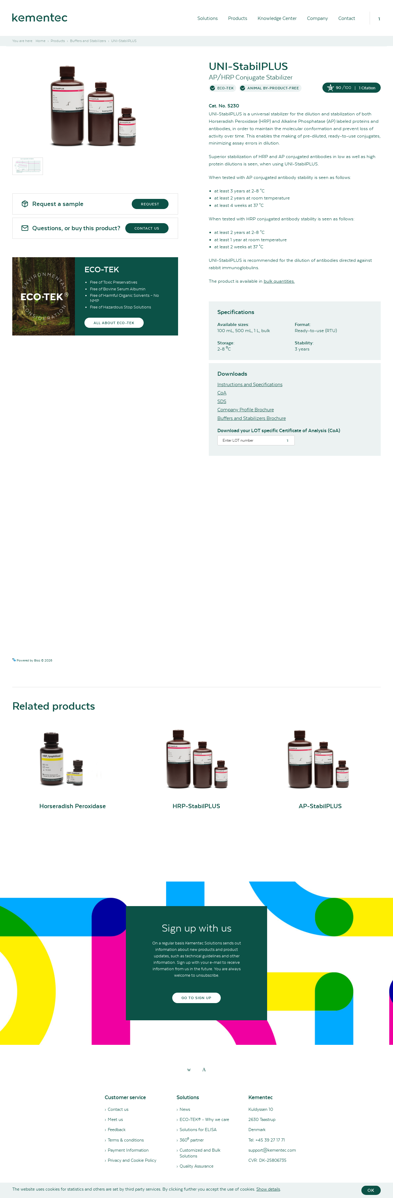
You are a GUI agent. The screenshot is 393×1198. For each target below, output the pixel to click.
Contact (346, 18)
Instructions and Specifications (249, 384)
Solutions (207, 18)
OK (371, 1190)
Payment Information (128, 1150)
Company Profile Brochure (245, 410)
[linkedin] (189, 1069)
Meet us (115, 1119)
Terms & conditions (126, 1140)
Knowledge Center (277, 18)
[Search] (379, 18)
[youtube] (204, 1069)
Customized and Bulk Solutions (200, 1153)
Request (150, 204)
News (185, 1109)
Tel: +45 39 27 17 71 (266, 1140)
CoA (222, 393)
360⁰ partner (192, 1140)
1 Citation (367, 88)
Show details (268, 1189)
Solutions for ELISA (198, 1129)
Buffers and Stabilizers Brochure (251, 418)
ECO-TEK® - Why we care (204, 1119)
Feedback (117, 1129)
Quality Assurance (196, 1166)
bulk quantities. (279, 281)
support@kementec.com (272, 1150)
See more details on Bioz (363, 660)
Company (317, 18)
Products (237, 18)
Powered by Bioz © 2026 (32, 660)
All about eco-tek (114, 323)
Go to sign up (196, 998)
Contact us (146, 228)
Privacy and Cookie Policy (132, 1160)
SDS (221, 401)
